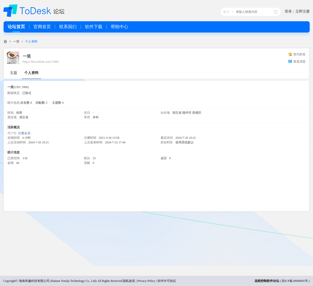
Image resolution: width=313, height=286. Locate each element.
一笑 (16, 41)
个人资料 (31, 73)
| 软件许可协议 (165, 281)
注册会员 (24, 133)
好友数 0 (26, 102)
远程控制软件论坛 (267, 281)
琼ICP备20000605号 (295, 281)
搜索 (275, 11)
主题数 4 (58, 102)
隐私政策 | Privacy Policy (139, 281)
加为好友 (299, 54)
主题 (13, 73)
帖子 (226, 12)
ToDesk (5, 41)
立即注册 (302, 11)
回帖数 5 (41, 102)
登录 (288, 11)
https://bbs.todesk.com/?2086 (41, 61)
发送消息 (299, 61)
